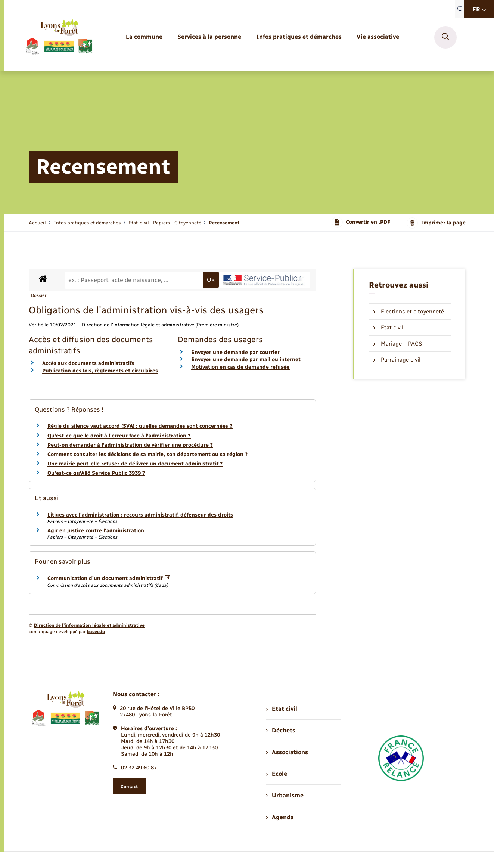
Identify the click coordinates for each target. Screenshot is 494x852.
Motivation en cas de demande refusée (240, 367)
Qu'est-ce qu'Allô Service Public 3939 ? (96, 473)
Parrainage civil (394, 359)
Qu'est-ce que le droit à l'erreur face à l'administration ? (118, 436)
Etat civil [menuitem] (281, 708)
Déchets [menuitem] (280, 730)
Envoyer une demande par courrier (235, 352)
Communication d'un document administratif (108, 578)
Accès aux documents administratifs (88, 363)
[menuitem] (144, 37)
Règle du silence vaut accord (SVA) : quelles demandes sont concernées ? (139, 426)
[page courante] (224, 223)
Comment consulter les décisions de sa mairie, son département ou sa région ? (147, 454)
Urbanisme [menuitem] (285, 795)
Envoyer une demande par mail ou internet (246, 359)
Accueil (37, 223)
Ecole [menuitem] (276, 773)
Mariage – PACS (395, 343)
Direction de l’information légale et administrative (89, 625)
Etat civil (386, 327)
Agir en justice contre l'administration (95, 530)
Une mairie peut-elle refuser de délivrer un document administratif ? (135, 464)
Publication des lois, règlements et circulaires (100, 371)
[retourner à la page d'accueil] (58, 37)
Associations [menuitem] (287, 752)
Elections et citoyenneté (406, 311)
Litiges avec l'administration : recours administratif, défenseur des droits (140, 515)
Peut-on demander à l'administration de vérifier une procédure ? (130, 445)
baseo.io (96, 631)
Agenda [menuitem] (280, 817)
